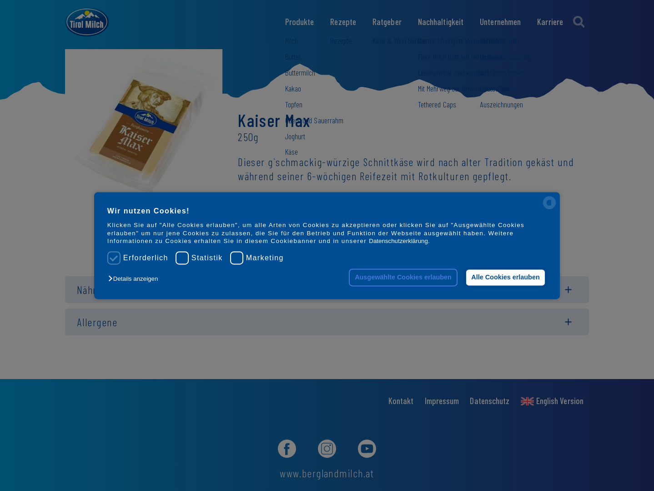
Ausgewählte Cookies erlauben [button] (403, 277)
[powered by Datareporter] (549, 208)
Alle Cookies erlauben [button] (505, 277)
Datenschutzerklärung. (399, 241)
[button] (135, 279)
